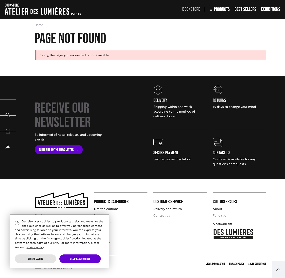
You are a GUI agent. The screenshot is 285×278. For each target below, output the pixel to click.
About (217, 209)
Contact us (161, 215)
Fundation (220, 215)
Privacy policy (236, 264)
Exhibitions (270, 9)
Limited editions (106, 209)
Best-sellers (245, 9)
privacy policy (35, 247)
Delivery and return (167, 209)
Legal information (215, 264)
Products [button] (220, 9)
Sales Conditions (257, 264)
